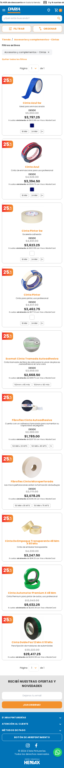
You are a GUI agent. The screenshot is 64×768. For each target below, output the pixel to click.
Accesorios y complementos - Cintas (36, 39)
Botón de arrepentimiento (32, 737)
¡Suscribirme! (32, 704)
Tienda (6, 39)
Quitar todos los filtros (14, 59)
